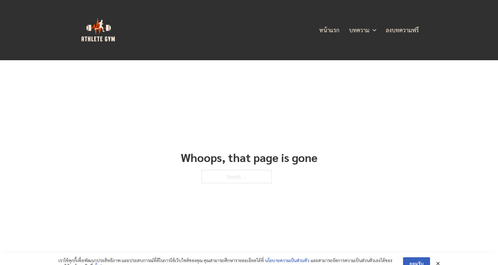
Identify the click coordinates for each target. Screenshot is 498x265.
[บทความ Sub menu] (374, 30)
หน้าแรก (329, 30)
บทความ (359, 30)
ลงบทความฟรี (402, 30)
